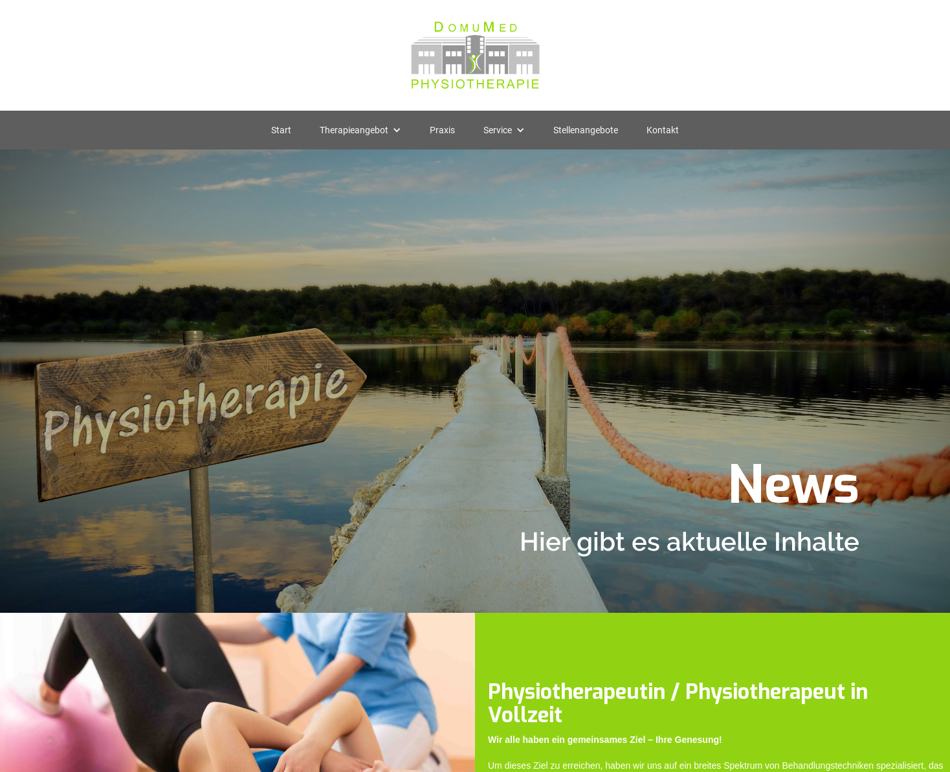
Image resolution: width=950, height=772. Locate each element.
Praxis (442, 130)
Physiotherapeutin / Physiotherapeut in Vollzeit (678, 703)
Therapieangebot (354, 130)
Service (497, 130)
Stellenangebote (585, 130)
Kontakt (662, 130)
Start (281, 130)
